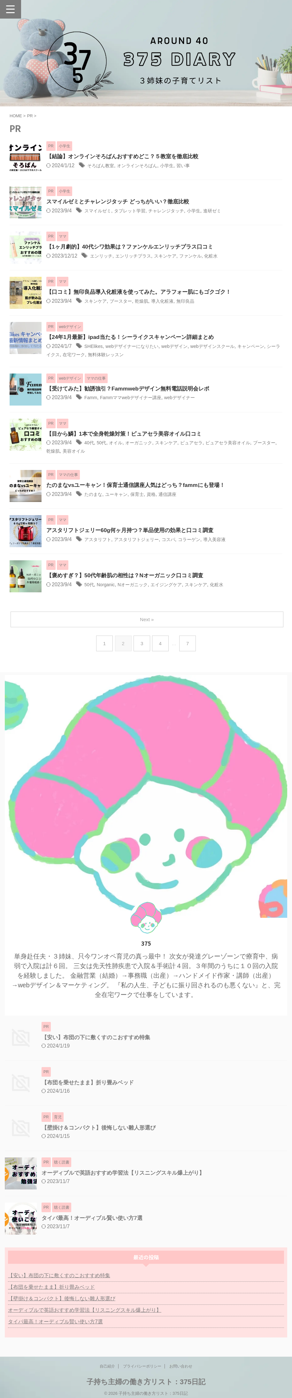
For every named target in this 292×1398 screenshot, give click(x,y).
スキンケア (175, 256)
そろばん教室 (102, 166)
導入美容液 (231, 540)
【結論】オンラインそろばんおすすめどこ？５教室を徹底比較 (126, 156)
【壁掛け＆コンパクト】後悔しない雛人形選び (102, 1128)
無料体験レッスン (141, 355)
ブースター (125, 301)
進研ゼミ (229, 211)
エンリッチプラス (139, 256)
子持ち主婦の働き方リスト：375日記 (146, 1383)
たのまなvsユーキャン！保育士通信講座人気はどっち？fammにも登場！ (140, 486)
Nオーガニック (138, 585)
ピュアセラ (204, 443)
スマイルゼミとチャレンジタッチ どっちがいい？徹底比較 (121, 202)
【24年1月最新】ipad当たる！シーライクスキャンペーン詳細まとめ (134, 337)
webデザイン (186, 346)
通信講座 (177, 495)
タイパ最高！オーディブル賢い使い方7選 (95, 1219)
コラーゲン (203, 540)
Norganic (108, 585)
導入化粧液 (172, 301)
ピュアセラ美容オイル (245, 443)
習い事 (195, 166)
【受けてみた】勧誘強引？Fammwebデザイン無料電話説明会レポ (132, 389)
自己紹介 (107, 1367)
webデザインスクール (229, 346)
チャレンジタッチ (177, 211)
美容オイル (100, 452)
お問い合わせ (180, 1367)
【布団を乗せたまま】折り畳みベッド (90, 1083)
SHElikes (94, 346)
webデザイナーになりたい (138, 346)
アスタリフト (99, 540)
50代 (103, 443)
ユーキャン (120, 495)
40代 (89, 443)
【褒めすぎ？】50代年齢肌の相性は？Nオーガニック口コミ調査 (129, 576)
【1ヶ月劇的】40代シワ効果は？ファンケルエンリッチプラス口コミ (134, 247)
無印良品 (198, 301)
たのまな (94, 495)
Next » (147, 620)
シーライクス (74, 355)
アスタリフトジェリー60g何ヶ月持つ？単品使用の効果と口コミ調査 (134, 531)
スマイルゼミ (99, 211)
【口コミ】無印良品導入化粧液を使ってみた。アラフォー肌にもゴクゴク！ (144, 292)
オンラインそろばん (144, 166)
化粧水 (226, 256)
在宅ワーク (106, 355)
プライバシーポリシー (142, 1367)
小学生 (177, 166)
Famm (91, 398)
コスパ (179, 540)
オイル (119, 443)
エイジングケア (176, 585)
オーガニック (145, 443)
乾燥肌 (149, 301)
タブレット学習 (136, 211)
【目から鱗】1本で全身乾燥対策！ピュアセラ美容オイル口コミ (128, 434)
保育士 (143, 495)
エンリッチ (103, 256)
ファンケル (203, 256)
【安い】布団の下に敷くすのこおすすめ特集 (99, 1038)
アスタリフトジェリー (143, 540)
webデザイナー (191, 398)
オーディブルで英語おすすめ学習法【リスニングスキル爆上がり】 (128, 1174)
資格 (159, 495)
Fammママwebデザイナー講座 (137, 398)
